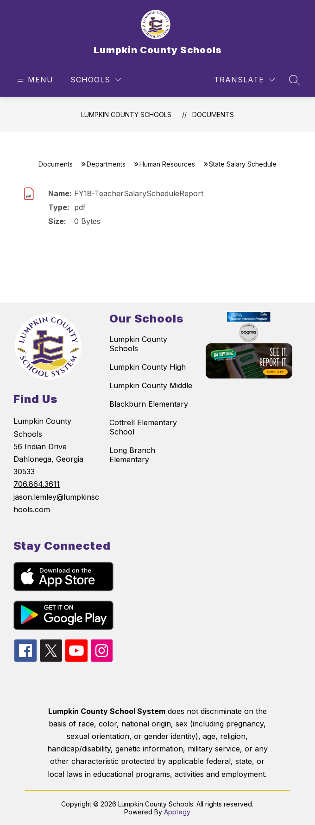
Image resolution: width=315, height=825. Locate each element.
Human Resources (167, 164)
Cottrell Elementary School (143, 427)
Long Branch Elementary (132, 455)
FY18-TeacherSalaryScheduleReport (138, 193)
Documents (213, 114)
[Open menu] (34, 80)
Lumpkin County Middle (150, 385)
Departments (106, 164)
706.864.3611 (36, 484)
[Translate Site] (244, 80)
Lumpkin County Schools (126, 114)
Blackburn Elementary (148, 404)
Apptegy (177, 812)
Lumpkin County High (147, 367)
